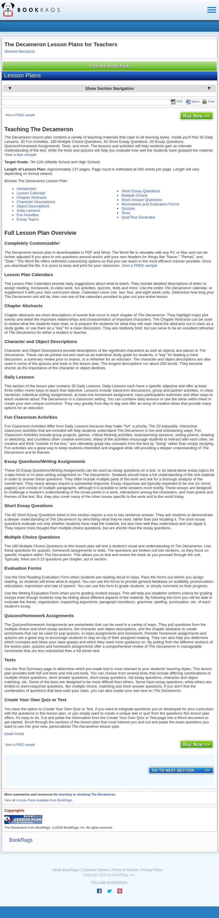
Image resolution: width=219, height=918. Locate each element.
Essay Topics (28, 219)
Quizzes (128, 208)
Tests (125, 213)
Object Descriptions (33, 206)
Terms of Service (125, 870)
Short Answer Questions (141, 200)
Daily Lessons (28, 210)
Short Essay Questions (140, 191)
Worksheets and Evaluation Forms (150, 204)
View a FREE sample (20, 115)
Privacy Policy (152, 870)
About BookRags (65, 870)
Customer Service (95, 870)
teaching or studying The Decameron (87, 794)
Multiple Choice (134, 195)
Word (192, 101)
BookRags (21, 840)
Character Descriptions (36, 202)
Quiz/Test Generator (138, 217)
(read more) (14, 733)
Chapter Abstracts (32, 197)
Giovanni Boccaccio (19, 51)
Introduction (26, 189)
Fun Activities (28, 215)
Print (208, 101)
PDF (177, 101)
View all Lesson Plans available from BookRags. (38, 800)
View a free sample (20, 154)
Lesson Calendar (31, 193)
